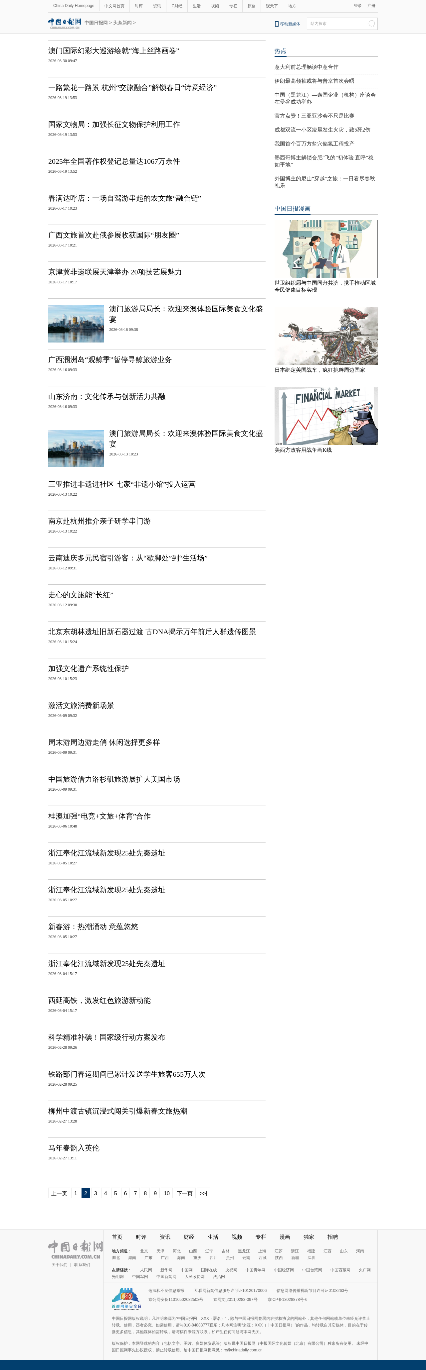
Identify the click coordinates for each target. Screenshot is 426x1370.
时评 (139, 6)
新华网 (166, 1270)
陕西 (279, 1257)
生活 (197, 6)
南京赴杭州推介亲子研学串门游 (99, 521)
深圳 (312, 1257)
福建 (311, 1251)
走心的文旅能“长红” (80, 595)
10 (167, 1193)
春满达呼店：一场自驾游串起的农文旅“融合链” (124, 198)
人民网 (146, 1270)
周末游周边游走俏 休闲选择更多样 (104, 742)
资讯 (157, 6)
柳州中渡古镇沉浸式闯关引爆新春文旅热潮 (117, 1111)
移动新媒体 (290, 24)
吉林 (226, 1251)
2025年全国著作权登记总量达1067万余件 (114, 161)
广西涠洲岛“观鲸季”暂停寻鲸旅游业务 (110, 359)
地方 (292, 6)
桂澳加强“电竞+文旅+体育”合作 (99, 816)
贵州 (230, 1257)
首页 (117, 1237)
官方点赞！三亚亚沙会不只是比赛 (314, 116)
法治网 (219, 1276)
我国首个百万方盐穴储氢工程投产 (314, 144)
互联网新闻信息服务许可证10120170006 (230, 1290)
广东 (148, 1257)
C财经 (176, 6)
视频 (215, 6)
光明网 (118, 1276)
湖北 (116, 1257)
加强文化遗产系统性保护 (88, 668)
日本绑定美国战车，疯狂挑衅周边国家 (320, 370)
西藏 (263, 1257)
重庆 (197, 1257)
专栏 (233, 6)
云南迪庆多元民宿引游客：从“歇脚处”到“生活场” (128, 558)
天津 (160, 1251)
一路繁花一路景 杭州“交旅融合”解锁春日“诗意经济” (132, 87)
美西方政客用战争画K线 (303, 450)
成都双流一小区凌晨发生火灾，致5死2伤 (322, 130)
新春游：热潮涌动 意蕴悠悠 (93, 927)
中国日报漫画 (293, 208)
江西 (327, 1251)
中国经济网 (284, 1270)
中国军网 (140, 1276)
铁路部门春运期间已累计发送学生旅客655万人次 (127, 1074)
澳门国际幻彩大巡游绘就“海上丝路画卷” (113, 51)
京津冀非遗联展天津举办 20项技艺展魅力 (115, 272)
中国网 (187, 1270)
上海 (262, 1251)
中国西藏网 (340, 1270)
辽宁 (209, 1251)
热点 (281, 51)
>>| (203, 1193)
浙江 (295, 1251)
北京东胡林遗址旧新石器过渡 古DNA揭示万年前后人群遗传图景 (152, 632)
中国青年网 (256, 1270)
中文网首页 (114, 6)
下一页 (185, 1193)
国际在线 (209, 1270)
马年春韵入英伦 (74, 1148)
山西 (193, 1251)
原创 (252, 6)
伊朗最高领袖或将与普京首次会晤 (314, 81)
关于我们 (60, 1264)
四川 (214, 1257)
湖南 (132, 1257)
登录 (358, 5)
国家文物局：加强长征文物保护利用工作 (114, 124)
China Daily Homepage (73, 5)
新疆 (295, 1257)
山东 (344, 1251)
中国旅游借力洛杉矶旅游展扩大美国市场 (114, 779)
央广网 (365, 1270)
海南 (181, 1257)
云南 (246, 1257)
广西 (165, 1257)
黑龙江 (244, 1251)
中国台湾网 (312, 1270)
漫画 (285, 1237)
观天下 (272, 6)
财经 (189, 1237)
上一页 (59, 1193)
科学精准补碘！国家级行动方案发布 (106, 1037)
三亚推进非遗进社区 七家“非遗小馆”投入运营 (122, 484)
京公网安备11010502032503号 (175, 1299)
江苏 (279, 1251)
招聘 (332, 1237)
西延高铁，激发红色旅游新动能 (99, 1000)
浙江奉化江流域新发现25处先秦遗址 (106, 853)
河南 (360, 1251)
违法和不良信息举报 (166, 1290)
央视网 (231, 1270)
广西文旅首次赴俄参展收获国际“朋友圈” (113, 235)
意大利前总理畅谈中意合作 (306, 67)
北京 (144, 1251)
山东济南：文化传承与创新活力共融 (106, 396)
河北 (177, 1251)
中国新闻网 (166, 1276)
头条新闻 (122, 22)
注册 (371, 5)
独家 (309, 1237)
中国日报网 (96, 22)
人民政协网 (195, 1276)
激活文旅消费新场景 (81, 705)
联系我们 (82, 1264)
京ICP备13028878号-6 (288, 1299)
